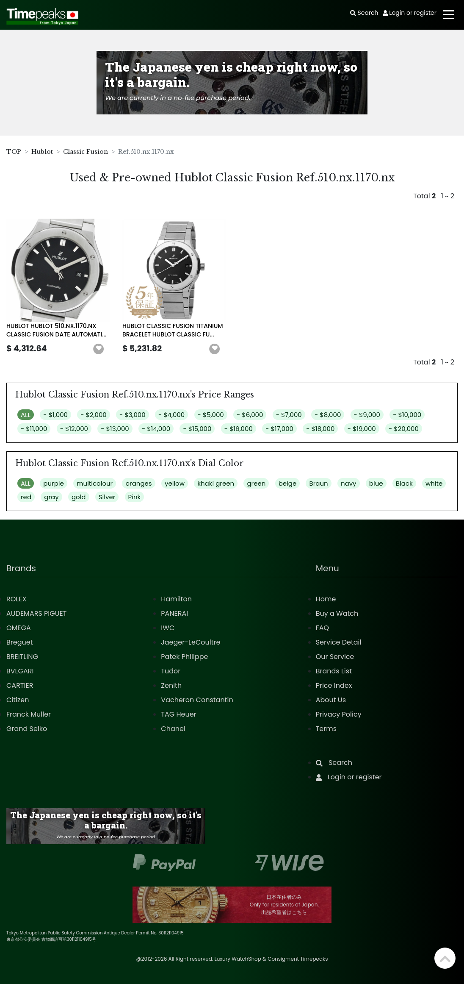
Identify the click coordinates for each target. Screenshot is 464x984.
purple (53, 483)
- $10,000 (407, 414)
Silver (107, 496)
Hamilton (176, 599)
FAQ (322, 628)
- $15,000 (197, 428)
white (433, 483)
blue (376, 483)
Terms (326, 729)
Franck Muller (28, 714)
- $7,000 (289, 414)
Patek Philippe (184, 657)
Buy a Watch (337, 613)
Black (404, 483)
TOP (13, 152)
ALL (25, 414)
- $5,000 (211, 414)
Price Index (334, 685)
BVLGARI (19, 671)
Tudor (170, 671)
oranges (138, 483)
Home (326, 599)
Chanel (173, 729)
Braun (318, 483)
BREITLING (22, 657)
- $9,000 (367, 414)
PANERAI (174, 613)
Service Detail (339, 642)
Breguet (19, 642)
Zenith (171, 685)
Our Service (335, 657)
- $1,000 (55, 414)
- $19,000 (362, 428)
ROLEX (16, 599)
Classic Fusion (85, 152)
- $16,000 (238, 428)
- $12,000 (74, 428)
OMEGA (18, 628)
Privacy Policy (339, 714)
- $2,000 (93, 414)
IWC (167, 628)
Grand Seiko (26, 729)
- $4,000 (171, 414)
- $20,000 (404, 428)
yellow (175, 483)
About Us (331, 700)
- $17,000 (279, 428)
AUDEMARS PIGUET (36, 613)
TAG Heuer (178, 714)
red (26, 496)
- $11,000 (34, 428)
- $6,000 (250, 414)
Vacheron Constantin (197, 700)
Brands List (334, 671)
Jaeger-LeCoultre (190, 642)
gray (51, 496)
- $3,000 (132, 414)
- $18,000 (320, 428)
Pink (134, 496)
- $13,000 (115, 428)
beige (288, 483)
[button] (98, 349)
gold (79, 496)
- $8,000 (328, 414)
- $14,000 (156, 428)
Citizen (17, 700)
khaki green (215, 483)
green (256, 483)
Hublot (42, 152)
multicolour (95, 483)
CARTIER (19, 685)
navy (348, 483)
